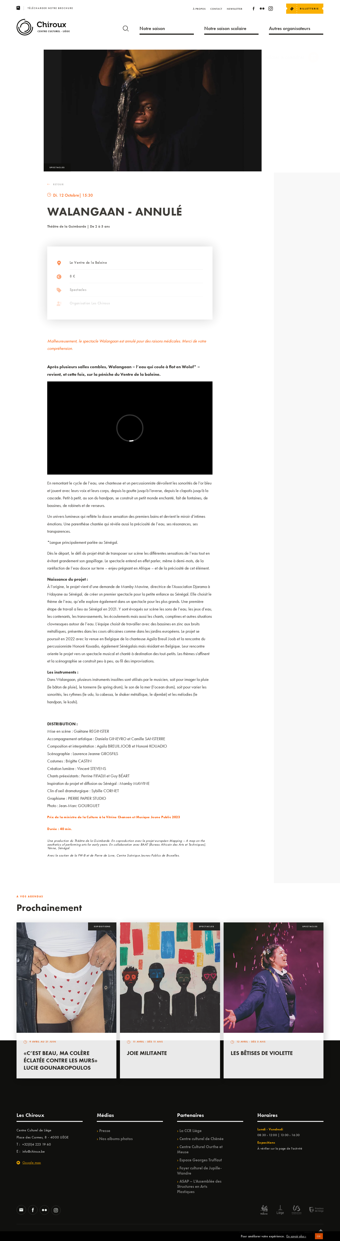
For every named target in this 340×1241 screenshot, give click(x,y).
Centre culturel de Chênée (201, 1138)
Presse (104, 1130)
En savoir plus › (296, 1238)
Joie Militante (147, 1053)
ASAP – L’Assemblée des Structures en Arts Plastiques (199, 1186)
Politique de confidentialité (280, 1232)
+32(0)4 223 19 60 (36, 1144)
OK (318, 1238)
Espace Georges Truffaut (200, 1160)
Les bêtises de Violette (262, 1053)
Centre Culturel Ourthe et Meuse (200, 1149)
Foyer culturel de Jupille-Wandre (199, 1170)
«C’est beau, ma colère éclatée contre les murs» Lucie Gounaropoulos (61, 1060)
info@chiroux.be (33, 1151)
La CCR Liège (190, 1130)
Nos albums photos (116, 1138)
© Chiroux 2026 (247, 1232)
